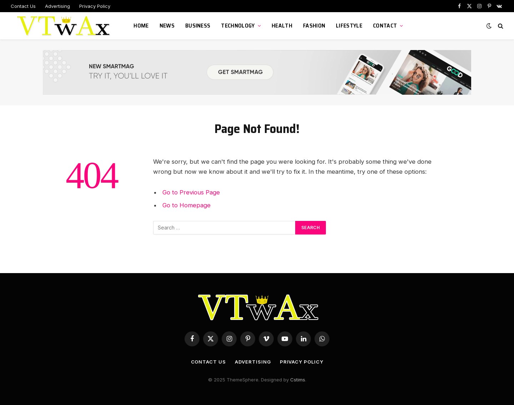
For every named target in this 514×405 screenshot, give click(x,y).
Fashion (314, 25)
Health (282, 25)
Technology (238, 25)
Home (140, 25)
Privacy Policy (94, 6)
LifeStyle (349, 25)
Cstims (297, 379)
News (167, 25)
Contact (385, 25)
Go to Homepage (186, 205)
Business (198, 25)
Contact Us (23, 6)
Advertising (57, 6)
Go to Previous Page (191, 192)
